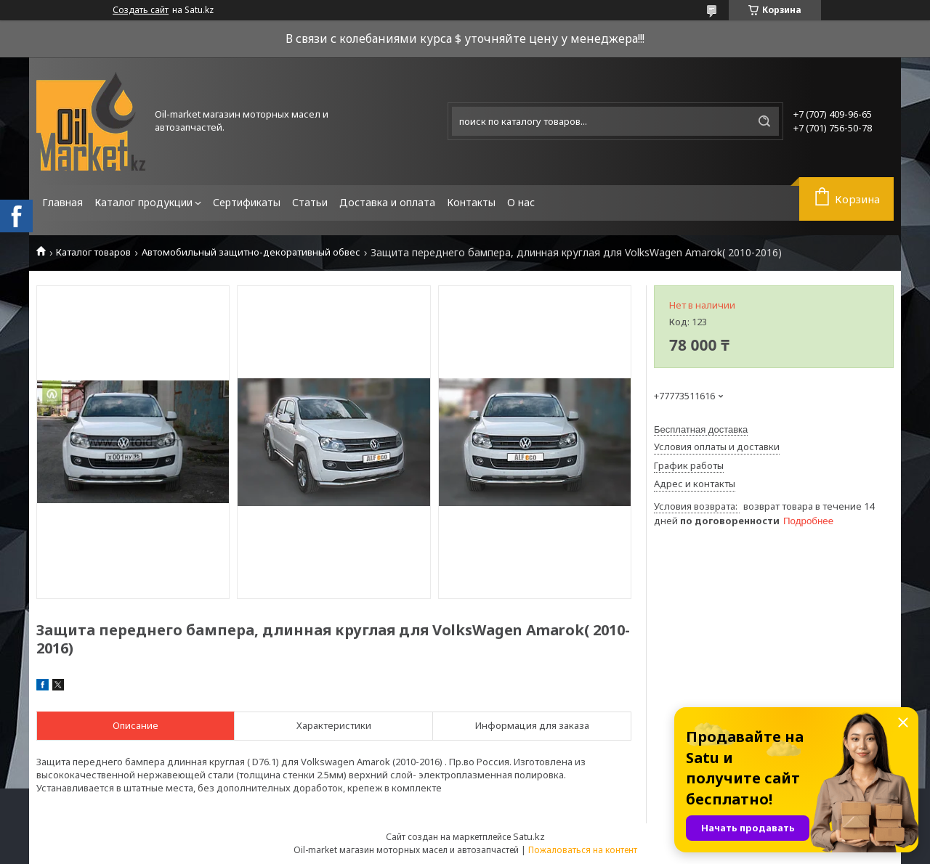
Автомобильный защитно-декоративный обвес (251, 252)
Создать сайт (141, 10)
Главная (62, 202)
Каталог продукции (143, 202)
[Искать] (764, 121)
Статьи (310, 202)
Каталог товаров (93, 252)
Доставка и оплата (387, 202)
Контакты (471, 202)
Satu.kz (529, 836)
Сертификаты (246, 202)
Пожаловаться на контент (582, 850)
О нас (521, 202)
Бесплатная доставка (701, 429)
